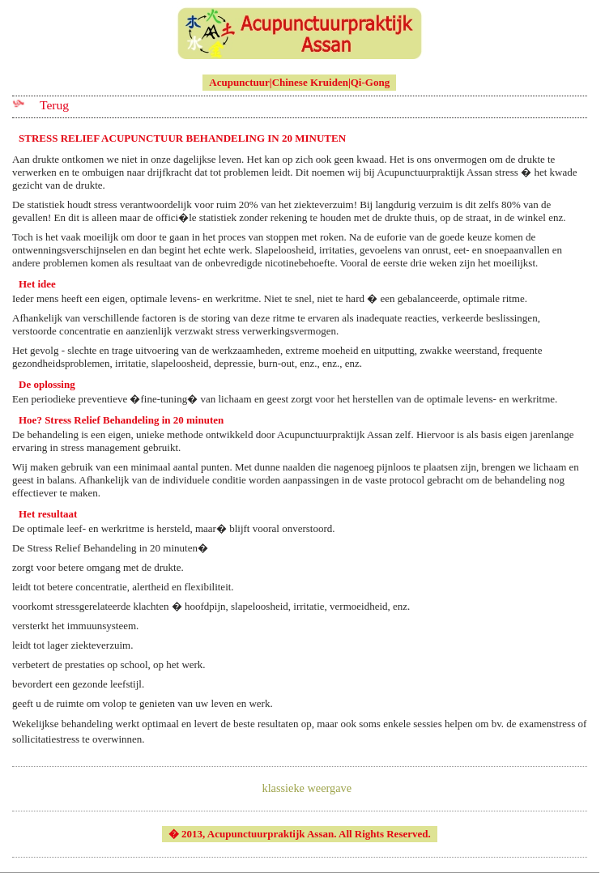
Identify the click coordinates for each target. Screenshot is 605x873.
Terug (54, 105)
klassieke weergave (307, 787)
